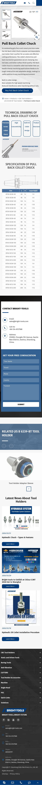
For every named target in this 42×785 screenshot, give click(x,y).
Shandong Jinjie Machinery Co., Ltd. (23, 767)
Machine (4, 683)
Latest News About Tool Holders (21, 500)
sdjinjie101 (9, 752)
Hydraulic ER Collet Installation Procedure (20, 632)
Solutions (5, 703)
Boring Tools (6, 663)
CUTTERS (4, 673)
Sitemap (5, 774)
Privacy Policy (15, 774)
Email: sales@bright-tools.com (18, 320)
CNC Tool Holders (8, 653)
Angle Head (5, 688)
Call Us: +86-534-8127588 (15, 328)
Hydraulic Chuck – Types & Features (17, 537)
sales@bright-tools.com (13, 728)
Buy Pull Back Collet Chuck (18, 90)
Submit (21, 404)
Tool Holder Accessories (10, 678)
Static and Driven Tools (10, 658)
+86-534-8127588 (11, 736)
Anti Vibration (6, 668)
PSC (2, 693)
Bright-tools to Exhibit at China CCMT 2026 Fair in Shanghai (18, 581)
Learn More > (10, 544)
